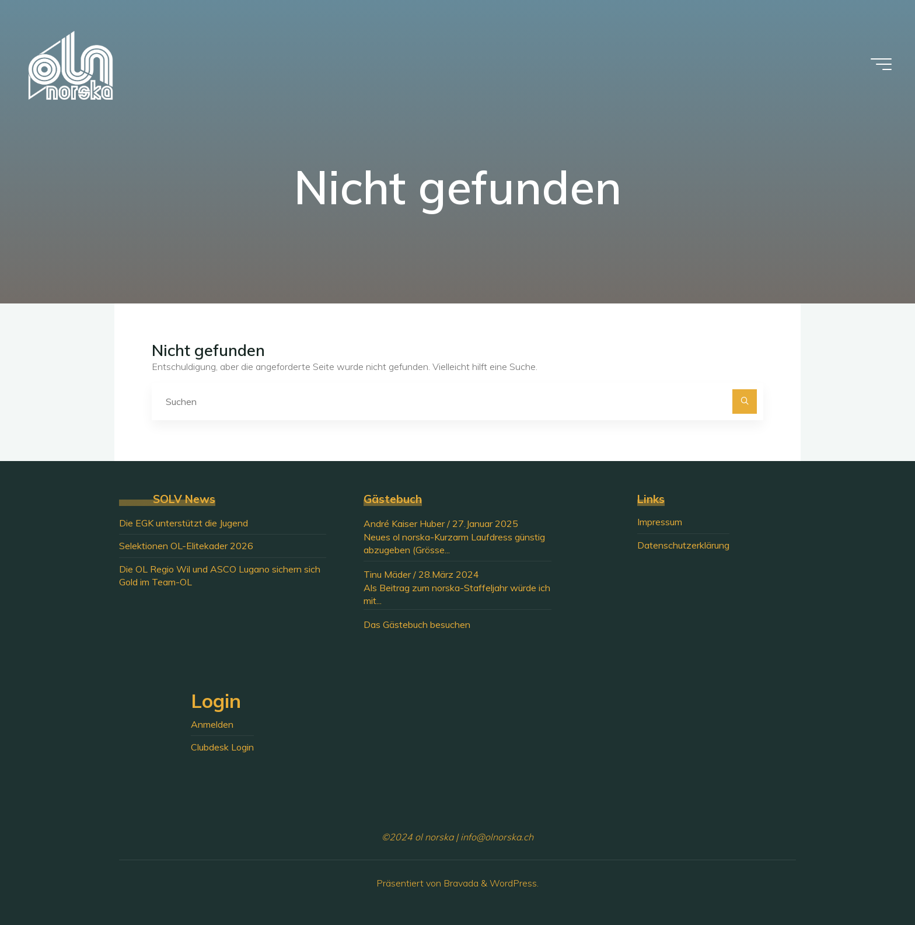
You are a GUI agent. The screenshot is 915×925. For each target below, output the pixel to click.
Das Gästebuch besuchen (417, 624)
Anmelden (212, 724)
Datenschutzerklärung (683, 545)
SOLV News (184, 499)
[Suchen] (744, 401)
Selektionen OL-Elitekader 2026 (186, 545)
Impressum (659, 522)
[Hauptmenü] (881, 64)
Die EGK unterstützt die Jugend (183, 523)
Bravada (460, 883)
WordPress (513, 883)
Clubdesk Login (222, 747)
